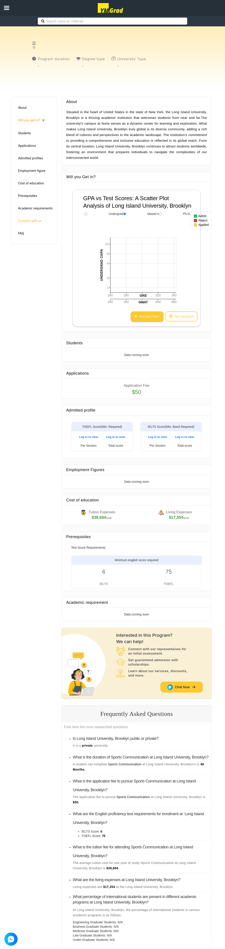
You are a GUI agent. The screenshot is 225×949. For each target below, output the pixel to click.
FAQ (21, 233)
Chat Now (181, 687)
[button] (6, 8)
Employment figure (31, 170)
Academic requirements (35, 208)
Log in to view (88, 437)
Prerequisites (27, 196)
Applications (27, 145)
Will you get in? (31, 120)
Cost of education (31, 183)
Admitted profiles (30, 158)
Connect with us (30, 221)
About (22, 107)
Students (24, 133)
